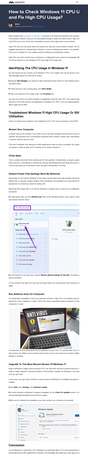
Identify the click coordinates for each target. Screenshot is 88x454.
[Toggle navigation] (77, 2)
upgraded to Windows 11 (33, 36)
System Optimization (38, 26)
